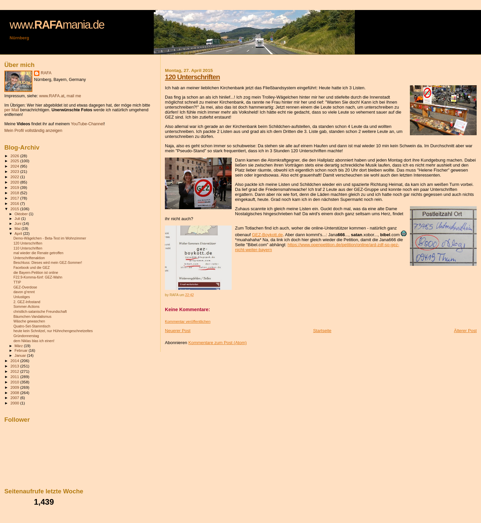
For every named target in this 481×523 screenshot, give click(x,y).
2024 (15, 166)
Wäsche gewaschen (29, 321)
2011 (15, 376)
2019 (15, 187)
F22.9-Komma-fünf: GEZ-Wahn (37, 277)
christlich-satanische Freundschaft (40, 311)
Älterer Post (465, 330)
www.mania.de (57, 24)
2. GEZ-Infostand (26, 302)
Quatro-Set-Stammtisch (31, 326)
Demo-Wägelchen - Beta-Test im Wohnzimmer (49, 238)
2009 (15, 387)
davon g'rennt (24, 292)
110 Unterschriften (27, 248)
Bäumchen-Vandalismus (32, 316)
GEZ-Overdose (25, 287)
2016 (15, 203)
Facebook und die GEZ (31, 267)
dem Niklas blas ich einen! (33, 341)
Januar (21, 355)
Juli (18, 219)
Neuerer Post (178, 330)
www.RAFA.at (51, 96)
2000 (15, 403)
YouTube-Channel (87, 124)
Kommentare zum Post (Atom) (217, 342)
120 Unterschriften (192, 77)
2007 (15, 397)
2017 (15, 198)
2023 (15, 171)
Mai (18, 229)
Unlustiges (21, 297)
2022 (15, 177)
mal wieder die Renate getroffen (38, 253)
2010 (15, 382)
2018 (15, 193)
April (19, 234)
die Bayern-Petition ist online (35, 272)
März (19, 346)
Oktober (22, 214)
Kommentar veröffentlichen (187, 321)
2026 (15, 156)
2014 (15, 360)
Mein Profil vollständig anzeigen (33, 130)
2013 (15, 366)
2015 (15, 209)
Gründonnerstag (26, 336)
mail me (74, 96)
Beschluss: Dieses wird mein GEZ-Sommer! (47, 262)
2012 (15, 371)
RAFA (46, 73)
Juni (19, 224)
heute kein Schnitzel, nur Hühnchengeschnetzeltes (53, 331)
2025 (15, 161)
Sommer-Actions (26, 306)
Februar (22, 350)
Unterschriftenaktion (29, 258)
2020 (15, 182)
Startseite (322, 330)
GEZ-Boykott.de (267, 234)
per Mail (11, 110)
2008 (15, 392)
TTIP (17, 282)
